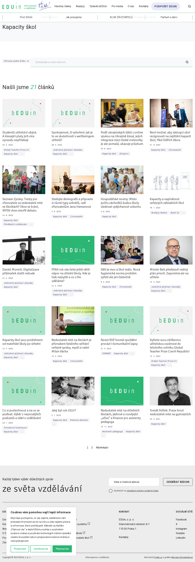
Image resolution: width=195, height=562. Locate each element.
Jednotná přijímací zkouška (67, 150)
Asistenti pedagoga (112, 431)
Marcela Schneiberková (182, 557)
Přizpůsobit (20, 549)
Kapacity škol (11, 154)
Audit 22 (175, 213)
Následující (102, 447)
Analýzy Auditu (159, 213)
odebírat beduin (177, 481)
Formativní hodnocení (15, 428)
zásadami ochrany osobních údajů (142, 491)
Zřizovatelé (175, 150)
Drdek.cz (158, 557)
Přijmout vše (62, 549)
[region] (41, 531)
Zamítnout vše (40, 549)
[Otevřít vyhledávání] (189, 6)
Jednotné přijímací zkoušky (18, 283)
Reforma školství (79, 420)
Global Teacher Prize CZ (16, 150)
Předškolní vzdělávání (15, 224)
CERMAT (106, 353)
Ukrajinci (124, 154)
